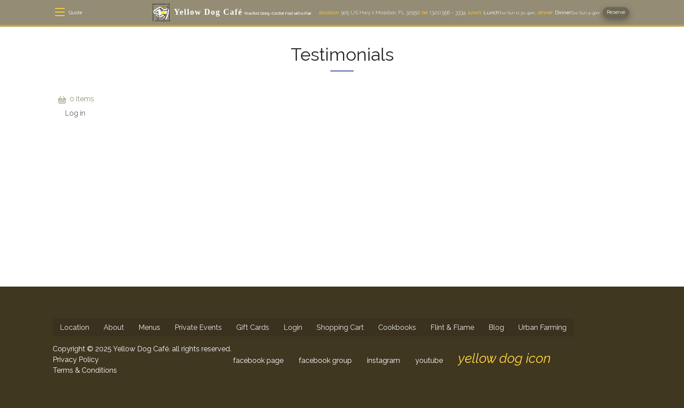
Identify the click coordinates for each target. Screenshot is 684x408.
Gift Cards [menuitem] (252, 327)
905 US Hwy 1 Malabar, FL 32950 (369, 12)
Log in (75, 113)
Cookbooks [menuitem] (397, 327)
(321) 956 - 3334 (444, 12)
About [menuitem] (114, 327)
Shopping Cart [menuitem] (340, 327)
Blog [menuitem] (496, 327)
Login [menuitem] (293, 327)
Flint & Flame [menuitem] (452, 327)
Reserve (616, 12)
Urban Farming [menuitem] (542, 327)
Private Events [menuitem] (198, 327)
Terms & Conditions (85, 370)
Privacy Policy (76, 359)
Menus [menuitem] (149, 327)
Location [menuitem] (74, 327)
